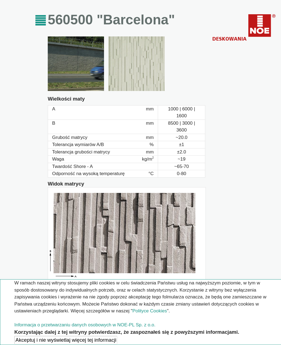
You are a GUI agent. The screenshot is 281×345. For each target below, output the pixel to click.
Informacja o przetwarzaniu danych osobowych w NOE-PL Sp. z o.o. (84, 324)
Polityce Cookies (149, 310)
